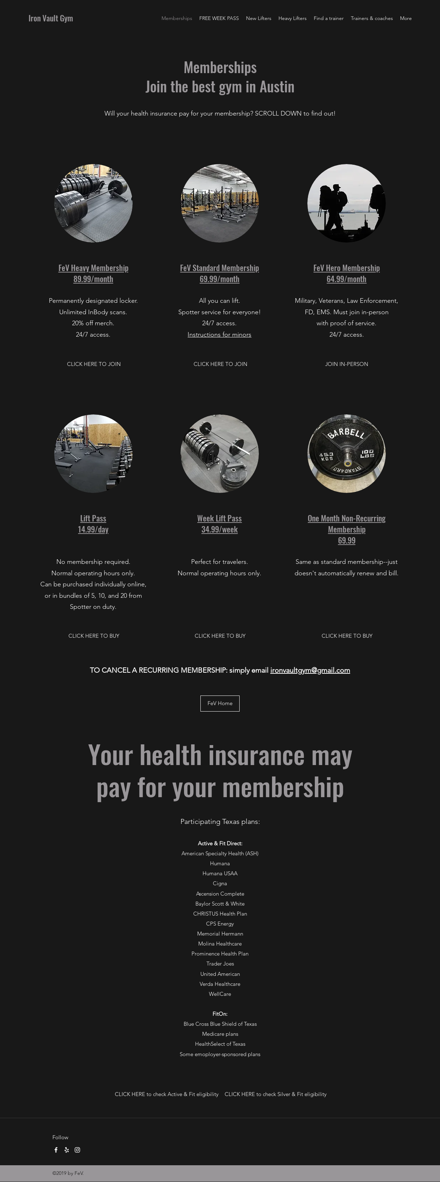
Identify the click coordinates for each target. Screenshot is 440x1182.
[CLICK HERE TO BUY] (93, 636)
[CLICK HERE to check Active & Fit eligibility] (167, 1094)
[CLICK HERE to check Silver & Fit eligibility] (276, 1094)
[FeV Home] (220, 704)
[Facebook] (56, 1149)
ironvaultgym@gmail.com (310, 670)
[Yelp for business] (66, 1149)
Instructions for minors (219, 334)
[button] (347, 364)
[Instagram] (77, 1149)
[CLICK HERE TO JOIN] (94, 364)
